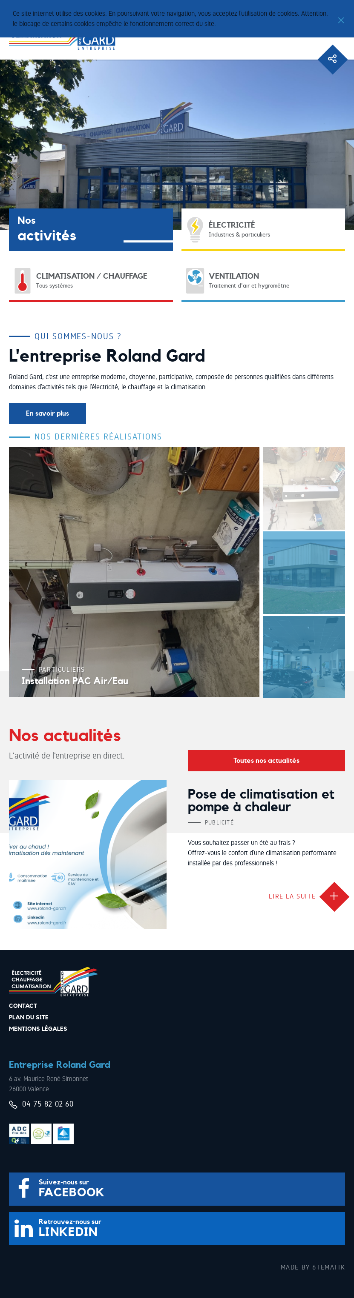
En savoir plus (47, 413)
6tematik (328, 1267)
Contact (23, 1006)
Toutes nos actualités (266, 760)
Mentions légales (38, 1029)
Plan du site (29, 1018)
